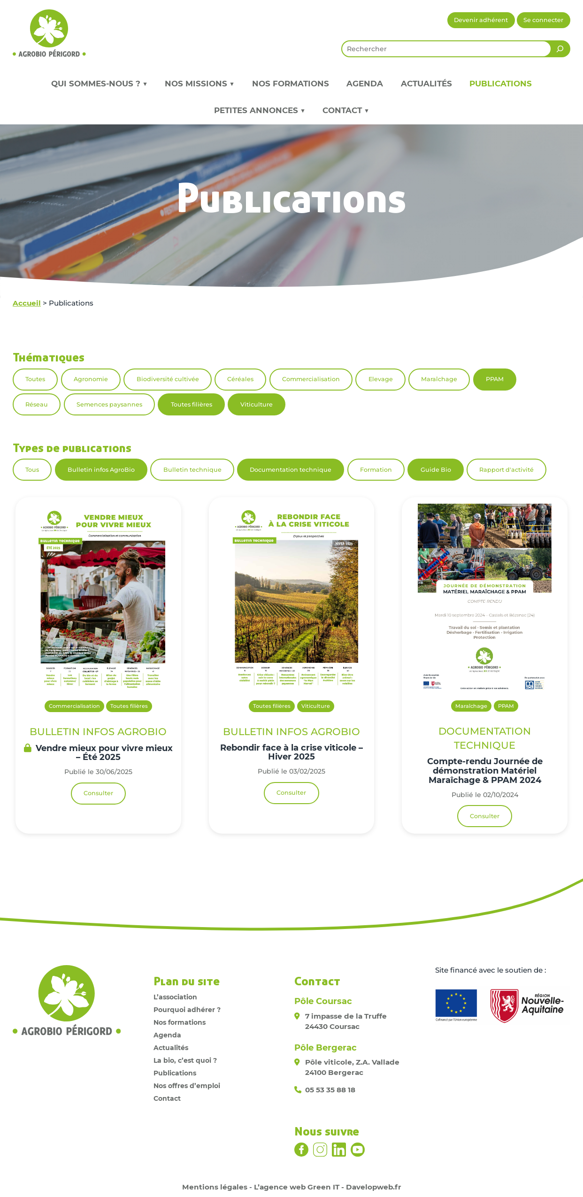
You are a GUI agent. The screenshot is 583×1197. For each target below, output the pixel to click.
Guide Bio (436, 469)
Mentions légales (214, 1186)
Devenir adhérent (481, 19)
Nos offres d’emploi (186, 1086)
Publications (500, 83)
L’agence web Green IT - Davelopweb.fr (327, 1186)
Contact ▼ (345, 110)
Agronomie (91, 379)
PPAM (495, 379)
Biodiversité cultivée (168, 379)
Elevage (380, 379)
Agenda (364, 83)
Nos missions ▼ (199, 83)
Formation (376, 469)
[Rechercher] (560, 48)
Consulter (98, 793)
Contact (167, 1098)
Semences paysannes (109, 404)
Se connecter (543, 19)
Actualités (426, 83)
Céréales (240, 379)
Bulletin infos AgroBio (101, 469)
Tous (32, 469)
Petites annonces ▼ (259, 110)
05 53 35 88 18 (330, 1089)
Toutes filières (191, 404)
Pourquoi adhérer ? (187, 1009)
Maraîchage (439, 379)
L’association (175, 997)
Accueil (27, 303)
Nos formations (290, 83)
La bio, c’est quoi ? (185, 1060)
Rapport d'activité (506, 469)
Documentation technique (290, 469)
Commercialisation (311, 379)
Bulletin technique (192, 469)
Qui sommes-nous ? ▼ (99, 83)
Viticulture (256, 404)
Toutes (35, 379)
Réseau (36, 404)
